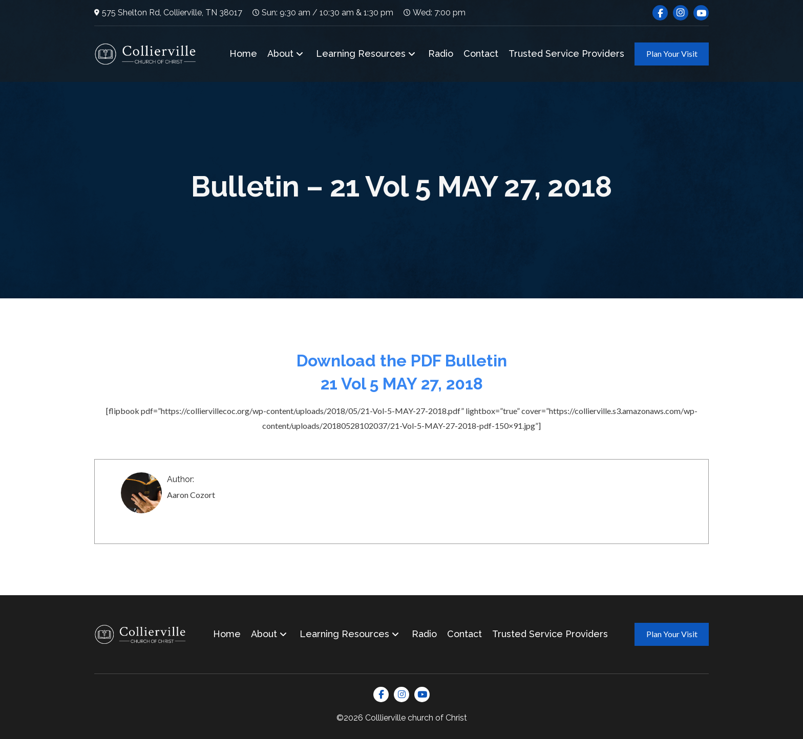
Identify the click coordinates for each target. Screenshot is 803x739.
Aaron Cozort (191, 494)
